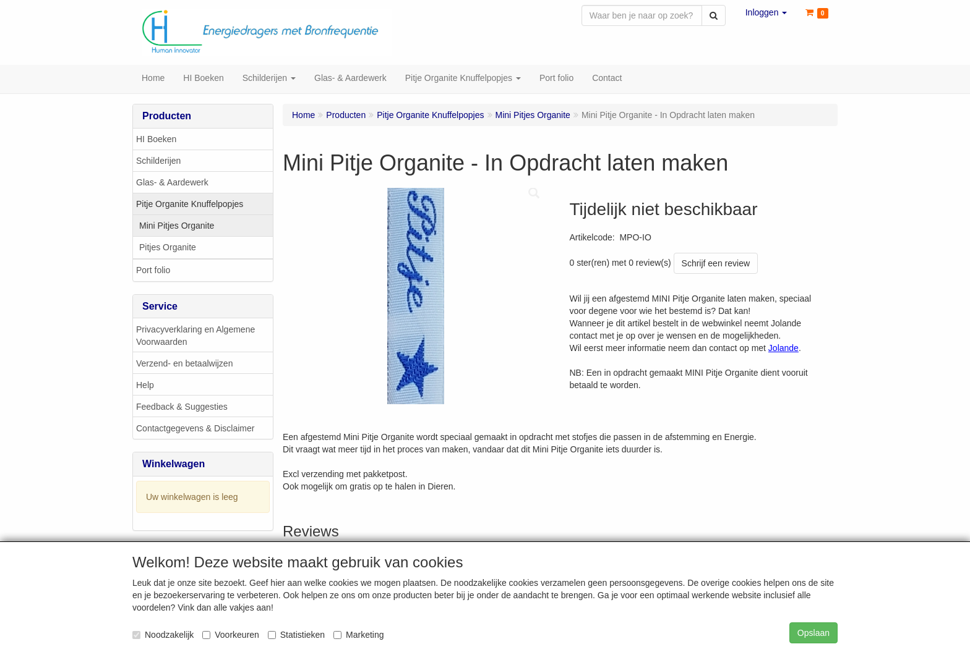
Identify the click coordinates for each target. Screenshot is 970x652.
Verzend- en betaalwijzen (184, 365)
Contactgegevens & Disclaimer (195, 429)
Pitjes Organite (167, 248)
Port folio (153, 271)
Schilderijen (158, 162)
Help (145, 386)
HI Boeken (156, 140)
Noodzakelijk (163, 635)
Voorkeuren (230, 635)
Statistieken (296, 635)
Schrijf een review (716, 264)
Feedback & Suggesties (182, 408)
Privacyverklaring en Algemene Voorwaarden (195, 337)
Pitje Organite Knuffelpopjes (189, 205)
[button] (766, 12)
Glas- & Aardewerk (172, 183)
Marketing (358, 635)
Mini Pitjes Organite (176, 227)
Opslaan (813, 633)
